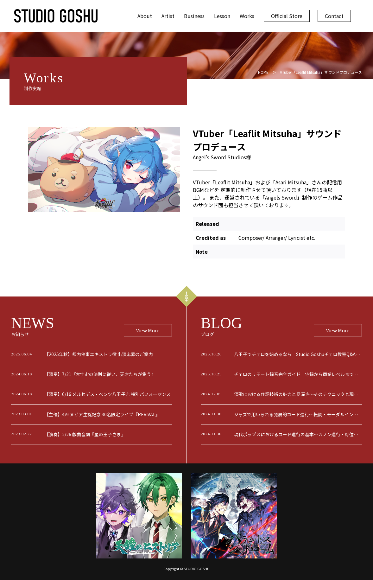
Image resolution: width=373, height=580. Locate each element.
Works (247, 16)
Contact (334, 16)
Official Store (286, 16)
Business (194, 16)
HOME (263, 72)
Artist (167, 16)
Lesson (222, 16)
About (144, 16)
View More (148, 330)
